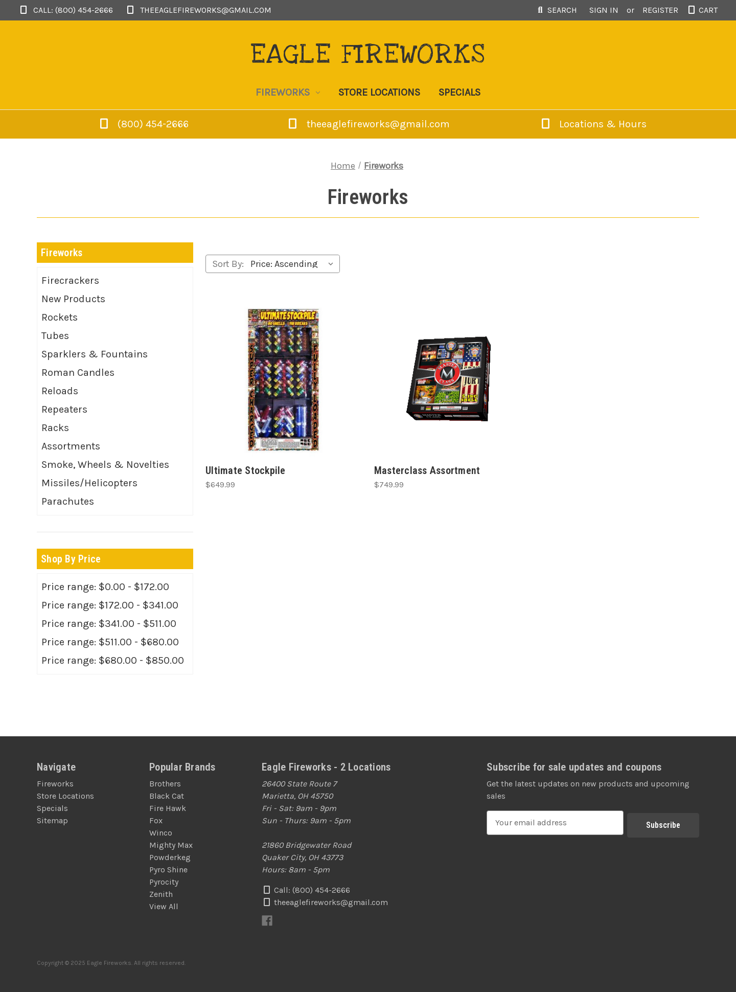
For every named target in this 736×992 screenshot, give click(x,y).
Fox (156, 820)
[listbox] (294, 264)
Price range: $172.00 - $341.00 (109, 605)
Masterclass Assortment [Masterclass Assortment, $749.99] (427, 470)
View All (163, 906)
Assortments (70, 446)
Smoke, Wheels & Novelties (105, 464)
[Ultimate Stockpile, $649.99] (283, 380)
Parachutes (67, 501)
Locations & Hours (593, 124)
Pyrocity (163, 882)
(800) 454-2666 (153, 124)
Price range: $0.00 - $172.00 (105, 587)
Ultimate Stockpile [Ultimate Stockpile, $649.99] (245, 470)
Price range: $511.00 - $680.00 (110, 642)
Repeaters (64, 409)
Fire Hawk (167, 808)
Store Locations (379, 92)
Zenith (161, 894)
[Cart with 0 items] (702, 10)
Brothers (165, 783)
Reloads (59, 391)
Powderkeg (170, 857)
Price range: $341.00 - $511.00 (108, 623)
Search (556, 10)
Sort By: (228, 263)
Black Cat (166, 796)
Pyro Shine (168, 869)
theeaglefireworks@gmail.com (198, 10)
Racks (55, 428)
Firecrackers (70, 280)
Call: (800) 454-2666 (65, 10)
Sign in (603, 10)
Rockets (59, 317)
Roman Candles (77, 372)
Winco (160, 833)
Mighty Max (171, 845)
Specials (459, 92)
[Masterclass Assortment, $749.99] (452, 380)
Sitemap (52, 820)
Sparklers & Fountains (94, 354)
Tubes (55, 336)
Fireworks (288, 92)
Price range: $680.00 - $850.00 (112, 660)
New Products (73, 299)
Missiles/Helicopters (89, 483)
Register (660, 10)
